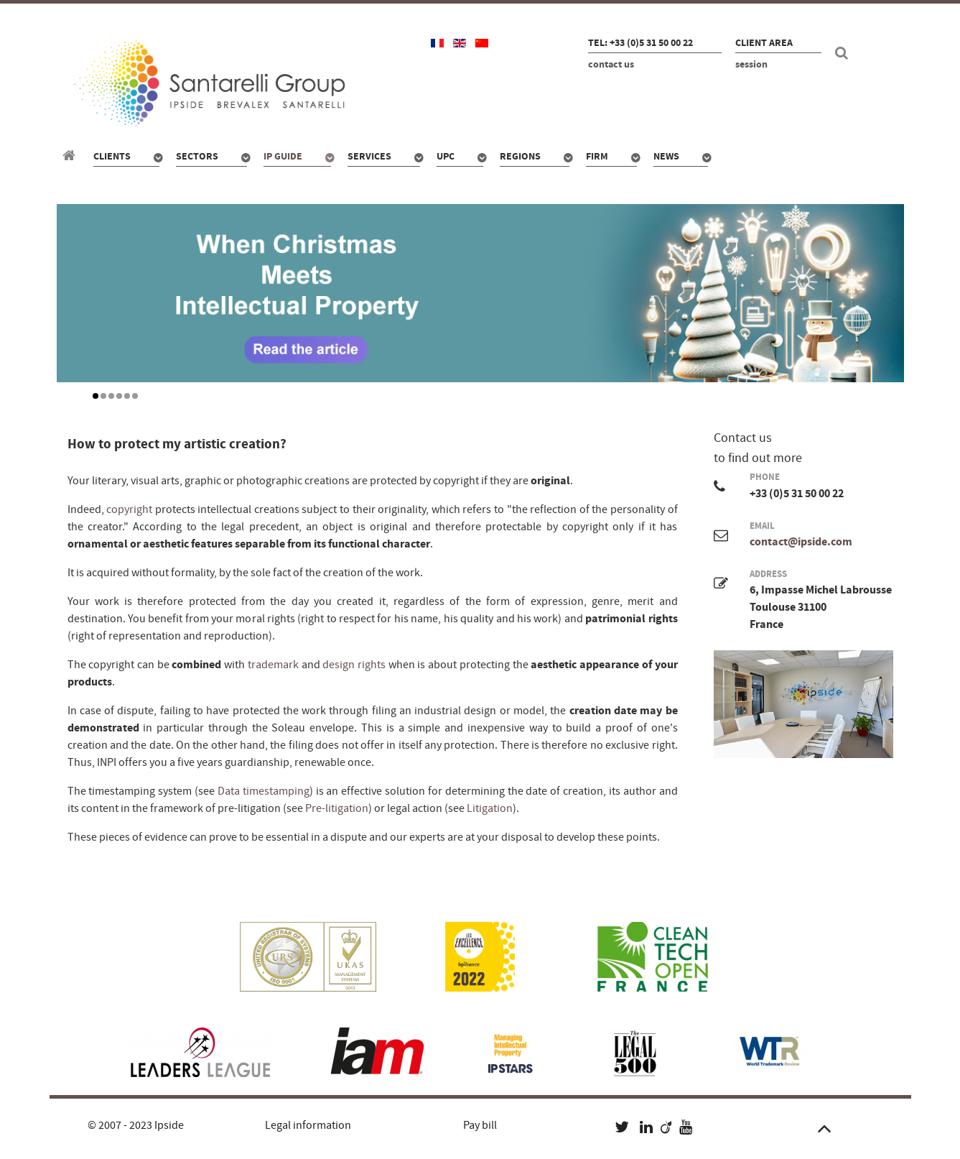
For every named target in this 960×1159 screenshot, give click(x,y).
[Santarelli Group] (71, 156)
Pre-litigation (336, 808)
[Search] (843, 53)
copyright (129, 509)
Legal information (308, 1125)
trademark (273, 664)
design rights (354, 664)
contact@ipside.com (801, 541)
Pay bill (480, 1125)
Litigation (490, 808)
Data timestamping (263, 791)
